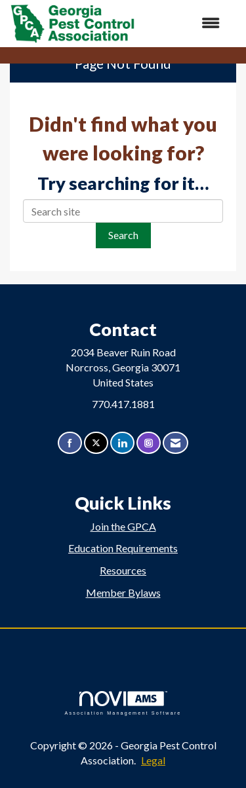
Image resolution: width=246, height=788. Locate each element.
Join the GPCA (123, 526)
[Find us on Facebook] (70, 443)
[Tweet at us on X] (96, 443)
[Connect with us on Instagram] (148, 443)
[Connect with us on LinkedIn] (122, 443)
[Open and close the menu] (184, 23)
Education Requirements (123, 548)
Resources (123, 570)
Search (123, 235)
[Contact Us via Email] (175, 443)
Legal (153, 760)
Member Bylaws (123, 592)
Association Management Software (122, 703)
